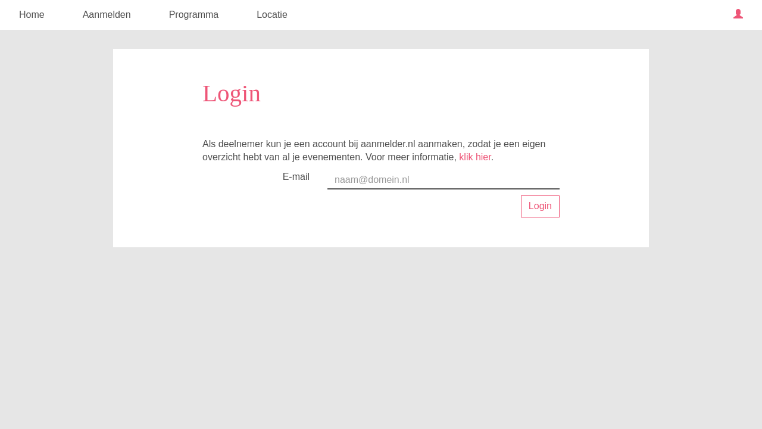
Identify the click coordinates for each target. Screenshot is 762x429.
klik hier (475, 157)
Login (540, 206)
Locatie (272, 15)
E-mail (296, 177)
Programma (194, 15)
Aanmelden (107, 15)
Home (32, 15)
